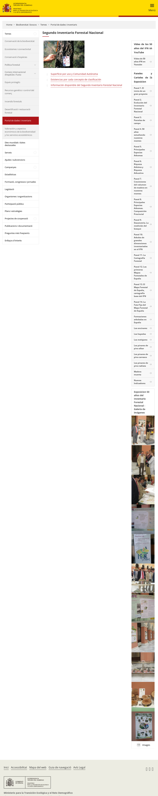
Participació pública (14, 203)
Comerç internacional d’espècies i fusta (15, 73)
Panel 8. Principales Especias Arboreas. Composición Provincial (140, 207)
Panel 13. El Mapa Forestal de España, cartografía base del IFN (141, 290)
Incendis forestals (13, 101)
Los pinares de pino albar (141, 347)
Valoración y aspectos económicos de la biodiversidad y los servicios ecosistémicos (20, 131)
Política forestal (12, 64)
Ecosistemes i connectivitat (18, 49)
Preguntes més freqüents (17, 233)
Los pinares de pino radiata (141, 364)
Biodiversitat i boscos (26, 24)
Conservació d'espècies (16, 57)
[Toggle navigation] (151, 8)
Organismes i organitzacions (18, 196)
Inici (6, 767)
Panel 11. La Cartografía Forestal (140, 258)
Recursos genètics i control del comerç (19, 92)
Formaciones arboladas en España (140, 319)
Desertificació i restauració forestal (17, 111)
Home (9, 24)
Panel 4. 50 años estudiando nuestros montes (139, 135)
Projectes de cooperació (16, 218)
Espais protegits (12, 82)
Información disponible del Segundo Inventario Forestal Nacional (86, 85)
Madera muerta (137, 373)
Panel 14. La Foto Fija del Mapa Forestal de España (141, 306)
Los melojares (140, 339)
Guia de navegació (60, 767)
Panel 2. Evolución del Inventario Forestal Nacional (140, 105)
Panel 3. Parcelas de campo (139, 120)
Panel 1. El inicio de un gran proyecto (140, 91)
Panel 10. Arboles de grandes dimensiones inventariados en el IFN (141, 242)
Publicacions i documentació (18, 225)
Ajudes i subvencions (15, 159)
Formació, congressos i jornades (20, 181)
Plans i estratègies (13, 211)
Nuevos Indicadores (139, 382)
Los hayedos (140, 334)
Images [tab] (143, 745)
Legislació (9, 189)
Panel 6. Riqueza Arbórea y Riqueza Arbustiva (138, 167)
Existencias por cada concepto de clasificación (76, 79)
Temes (43, 24)
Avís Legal (79, 767)
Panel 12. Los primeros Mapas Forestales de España (140, 272)
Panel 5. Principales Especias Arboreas (139, 151)
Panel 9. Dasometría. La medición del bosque (141, 224)
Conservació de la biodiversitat (20, 41)
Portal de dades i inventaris (64, 24)
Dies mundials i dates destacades (15, 144)
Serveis (8, 152)
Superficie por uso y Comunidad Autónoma (74, 73)
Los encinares (140, 328)
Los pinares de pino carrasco (141, 356)
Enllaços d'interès (13, 240)
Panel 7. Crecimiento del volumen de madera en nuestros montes (140, 186)
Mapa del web (37, 767)
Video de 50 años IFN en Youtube (139, 61)
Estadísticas (10, 174)
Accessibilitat (19, 767)
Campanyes (10, 167)
